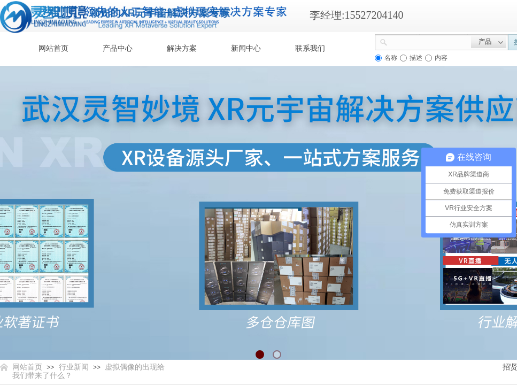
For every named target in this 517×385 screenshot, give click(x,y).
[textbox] (429, 41)
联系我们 (310, 48)
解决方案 (182, 48)
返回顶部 (470, 321)
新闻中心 (246, 48)
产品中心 (118, 48)
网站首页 (53, 48)
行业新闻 (74, 367)
